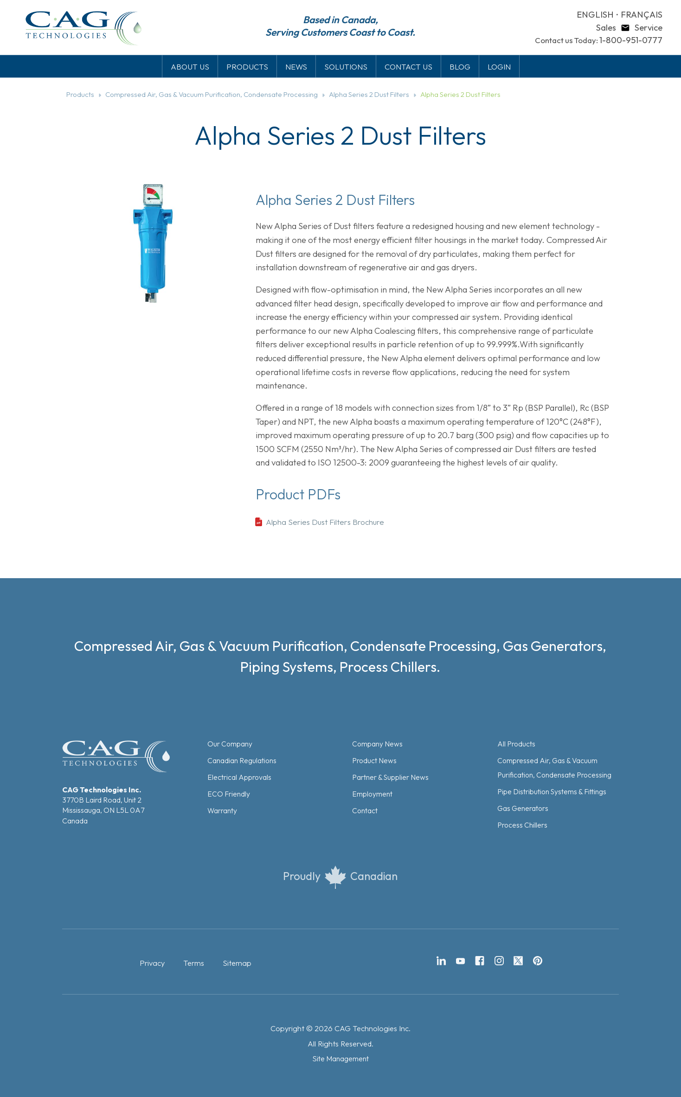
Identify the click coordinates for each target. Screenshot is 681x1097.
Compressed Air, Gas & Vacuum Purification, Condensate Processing (211, 94)
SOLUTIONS (345, 66)
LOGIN (499, 66)
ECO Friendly (228, 793)
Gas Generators (522, 808)
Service (648, 27)
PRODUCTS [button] (247, 66)
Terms (193, 963)
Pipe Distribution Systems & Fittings (551, 791)
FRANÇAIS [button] (641, 14)
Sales (606, 27)
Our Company (229, 743)
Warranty (222, 810)
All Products (516, 743)
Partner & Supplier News (390, 777)
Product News (374, 760)
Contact (365, 810)
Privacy (152, 963)
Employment (372, 793)
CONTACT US (408, 66)
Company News (377, 743)
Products (80, 94)
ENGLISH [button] (595, 14)
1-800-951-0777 (630, 40)
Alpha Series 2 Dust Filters (369, 94)
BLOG (460, 66)
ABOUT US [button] (190, 66)
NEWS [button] (296, 66)
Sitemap (237, 963)
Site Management (340, 1058)
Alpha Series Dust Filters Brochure (325, 522)
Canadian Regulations (241, 760)
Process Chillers (522, 824)
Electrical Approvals (239, 777)
